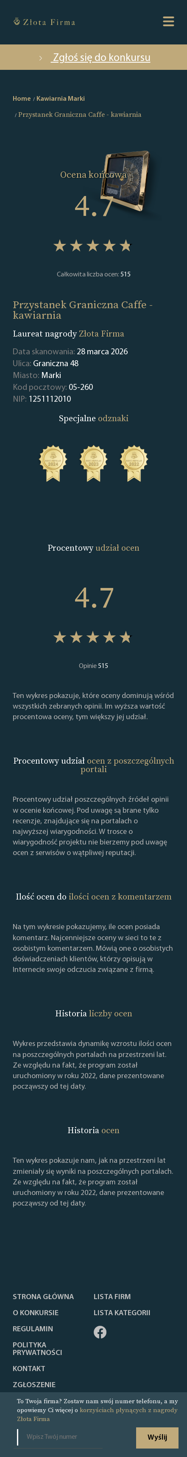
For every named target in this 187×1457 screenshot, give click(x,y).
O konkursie (36, 1313)
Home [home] (22, 99)
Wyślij (157, 1438)
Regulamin (33, 1329)
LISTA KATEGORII (122, 1313)
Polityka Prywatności (37, 1349)
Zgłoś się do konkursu (94, 58)
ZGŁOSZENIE (34, 1385)
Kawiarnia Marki (60, 99)
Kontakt (29, 1369)
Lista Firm (112, 1297)
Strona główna (43, 1297)
